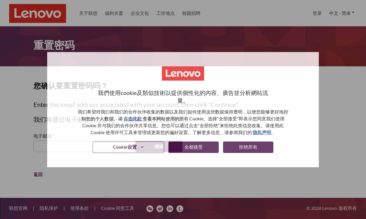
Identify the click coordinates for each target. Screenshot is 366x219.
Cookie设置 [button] (125, 147)
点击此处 (133, 118)
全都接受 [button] (193, 147)
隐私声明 (262, 132)
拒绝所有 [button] (248, 147)
